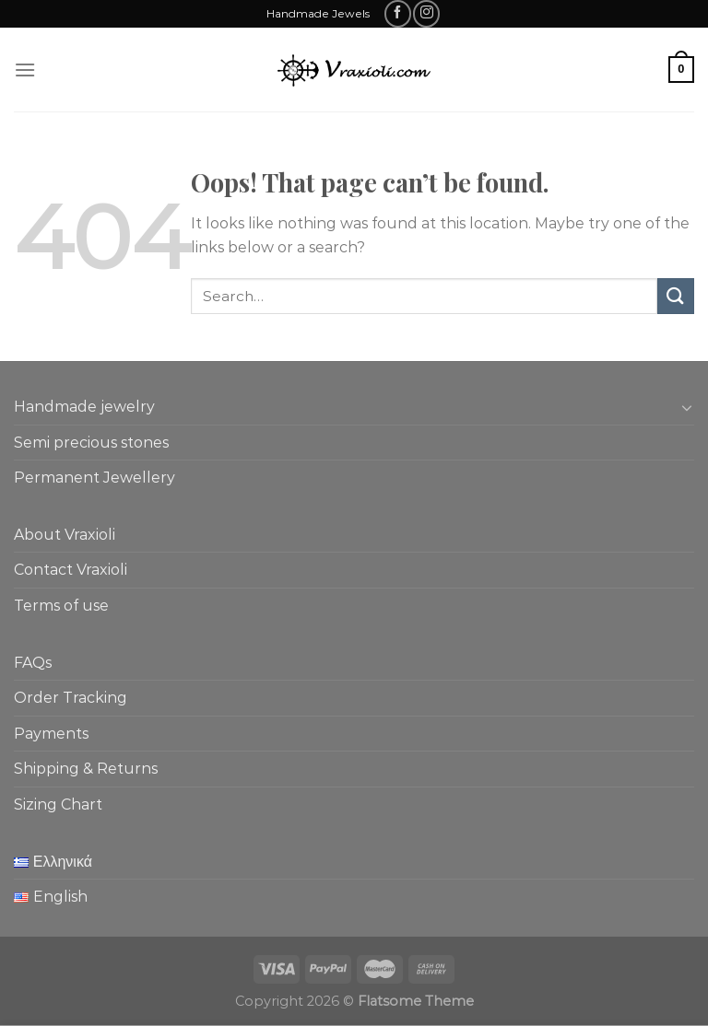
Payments (51, 733)
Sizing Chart (58, 804)
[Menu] (25, 69)
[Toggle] (686, 407)
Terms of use (61, 605)
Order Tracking (70, 697)
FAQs (33, 662)
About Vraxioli (64, 534)
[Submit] (675, 296)
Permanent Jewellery (94, 477)
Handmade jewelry (84, 406)
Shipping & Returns (86, 768)
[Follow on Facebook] (397, 13)
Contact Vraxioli (70, 569)
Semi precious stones (91, 442)
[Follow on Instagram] (426, 13)
